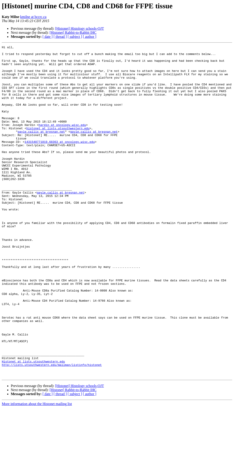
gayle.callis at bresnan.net (41, 149)
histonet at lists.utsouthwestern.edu (57, 145)
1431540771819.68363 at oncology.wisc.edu (60, 161)
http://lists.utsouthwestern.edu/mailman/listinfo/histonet (52, 429)
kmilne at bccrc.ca (33, 17)
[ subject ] (75, 37)
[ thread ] (60, 37)
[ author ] (89, 37)
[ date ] (47, 37)
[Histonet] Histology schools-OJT (79, 28)
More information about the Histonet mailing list (37, 470)
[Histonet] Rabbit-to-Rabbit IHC (72, 32)
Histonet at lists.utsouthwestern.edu (33, 425)
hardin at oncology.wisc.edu (62, 141)
